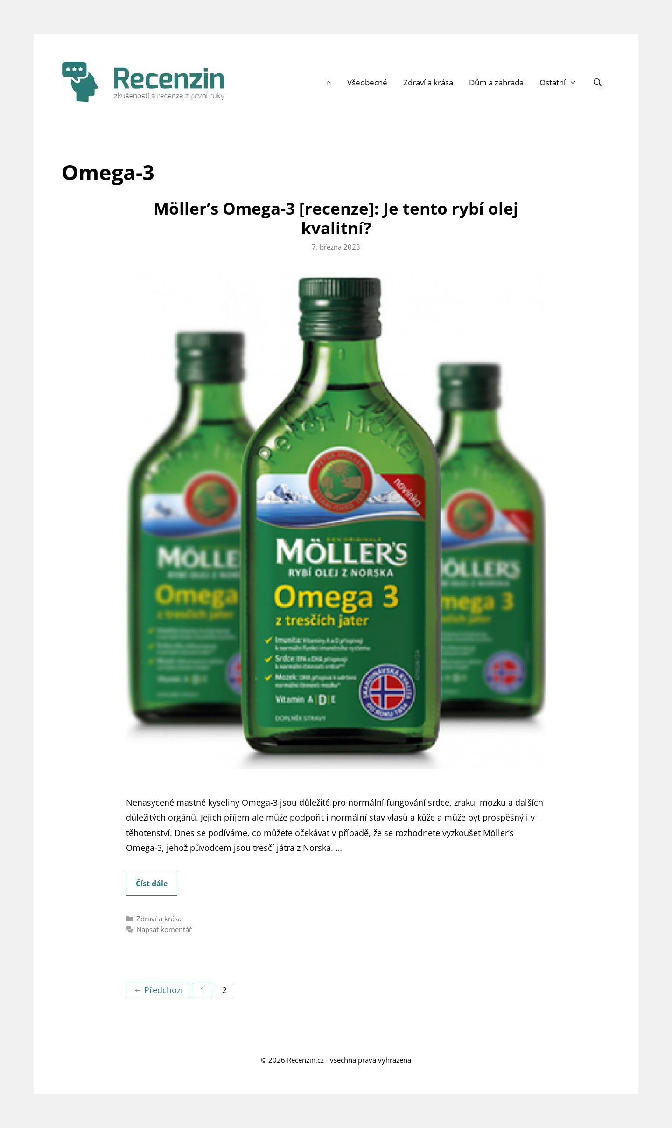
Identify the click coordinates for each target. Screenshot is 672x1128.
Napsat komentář (164, 929)
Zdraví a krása (428, 82)
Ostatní (562, 83)
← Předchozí (158, 990)
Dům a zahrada (496, 82)
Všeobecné (367, 82)
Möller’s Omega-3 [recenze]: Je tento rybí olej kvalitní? (336, 218)
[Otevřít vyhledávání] (597, 83)
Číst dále (156, 886)
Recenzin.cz (305, 1060)
